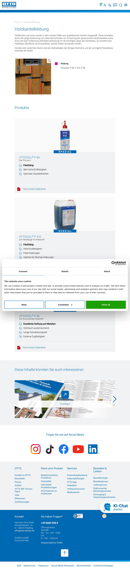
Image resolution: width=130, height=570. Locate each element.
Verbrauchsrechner (76, 489)
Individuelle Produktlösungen (49, 486)
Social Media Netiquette (62, 565)
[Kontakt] (109, 5)
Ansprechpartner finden (52, 542)
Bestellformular (100, 478)
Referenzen (20, 498)
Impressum (43, 565)
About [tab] (107, 271)
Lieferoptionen (100, 485)
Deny (24, 304)
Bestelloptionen (100, 481)
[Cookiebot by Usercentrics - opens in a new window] (113, 263)
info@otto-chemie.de (24, 531)
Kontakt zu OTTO (22, 475)
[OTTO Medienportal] (105, 5)
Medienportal (73, 492)
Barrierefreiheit (84, 565)
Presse (18, 482)
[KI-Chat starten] (115, 507)
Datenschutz (29, 565)
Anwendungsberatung (77, 475)
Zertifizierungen (22, 502)
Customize (65, 304)
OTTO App (72, 482)
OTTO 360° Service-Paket (24, 490)
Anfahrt (18, 485)
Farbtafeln (71, 485)
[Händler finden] (101, 5)
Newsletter (20, 478)
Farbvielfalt (46, 481)
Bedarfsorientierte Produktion (49, 476)
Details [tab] (65, 271)
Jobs (17, 495)
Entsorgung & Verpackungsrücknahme (104, 496)
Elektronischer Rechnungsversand (102, 489)
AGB (19, 565)
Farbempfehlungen (75, 478)
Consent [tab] (23, 271)
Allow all (106, 304)
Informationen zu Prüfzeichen (49, 492)
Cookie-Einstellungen (103, 565)
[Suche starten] (120, 5)
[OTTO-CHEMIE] (9, 5)
